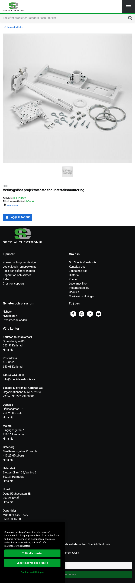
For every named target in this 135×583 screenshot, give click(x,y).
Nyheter (7, 311)
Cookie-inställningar (32, 572)
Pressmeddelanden (15, 320)
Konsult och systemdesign (19, 262)
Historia (74, 275)
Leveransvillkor (78, 283)
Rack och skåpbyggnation (19, 271)
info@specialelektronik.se (19, 379)
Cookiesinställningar (81, 296)
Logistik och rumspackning (20, 266)
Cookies (74, 292)
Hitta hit (8, 349)
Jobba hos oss (78, 271)
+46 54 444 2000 (13, 375)
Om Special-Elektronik (82, 262)
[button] (128, 6)
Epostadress (11, 559)
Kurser (73, 279)
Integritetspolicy (79, 287)
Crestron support (13, 283)
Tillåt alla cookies (32, 553)
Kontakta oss (77, 266)
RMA (6, 279)
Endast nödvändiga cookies (32, 562)
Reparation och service (17, 275)
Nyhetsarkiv (10, 316)
